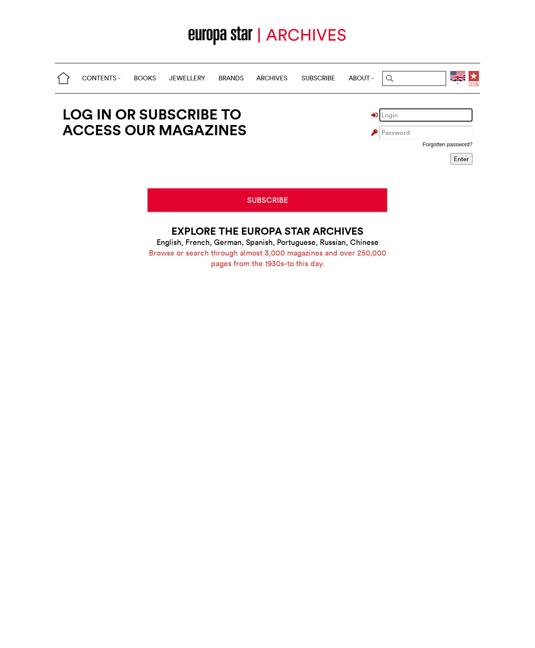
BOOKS (145, 78)
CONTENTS (101, 78)
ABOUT (361, 78)
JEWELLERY (187, 78)
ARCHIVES (271, 78)
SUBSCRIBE (318, 78)
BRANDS (231, 78)
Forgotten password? (447, 145)
